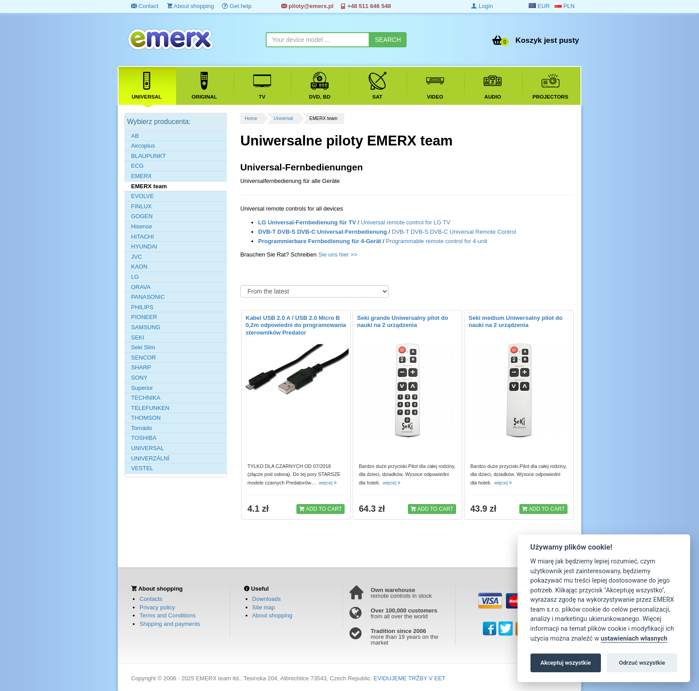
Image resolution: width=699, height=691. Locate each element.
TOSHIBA (143, 437)
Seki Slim (143, 347)
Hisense (141, 226)
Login (482, 6)
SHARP (141, 367)
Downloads (266, 599)
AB (135, 135)
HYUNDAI (144, 246)
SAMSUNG (145, 327)
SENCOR (143, 357)
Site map (263, 607)
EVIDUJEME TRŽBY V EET (409, 678)
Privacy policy (157, 607)
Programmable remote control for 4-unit (436, 241)
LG (135, 276)
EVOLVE (142, 196)
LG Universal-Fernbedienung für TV (307, 222)
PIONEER (144, 317)
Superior (142, 388)
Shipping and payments (170, 624)
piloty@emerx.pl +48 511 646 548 (336, 6)
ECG (137, 165)
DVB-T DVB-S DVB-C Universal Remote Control (454, 231)
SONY (139, 377)
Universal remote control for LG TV (405, 222)
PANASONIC (148, 297)
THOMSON (145, 417)
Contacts (151, 599)
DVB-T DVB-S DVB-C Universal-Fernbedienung (322, 231)
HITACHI (142, 236)
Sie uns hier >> (337, 254)
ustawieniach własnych (634, 638)
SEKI (137, 337)
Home (251, 118)
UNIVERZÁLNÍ (150, 458)
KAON (139, 266)
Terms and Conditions (168, 615)
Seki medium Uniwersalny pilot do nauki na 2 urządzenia (516, 321)
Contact (144, 6)
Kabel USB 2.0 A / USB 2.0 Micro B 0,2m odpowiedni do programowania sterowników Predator (296, 325)
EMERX (141, 176)
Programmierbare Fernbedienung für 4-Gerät (319, 241)
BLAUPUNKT (148, 156)
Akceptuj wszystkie (565, 662)
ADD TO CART (320, 508)
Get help (236, 6)
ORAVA (141, 287)
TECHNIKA (145, 397)
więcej (328, 482)
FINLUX (141, 206)
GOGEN (141, 216)
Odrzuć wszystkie (642, 662)
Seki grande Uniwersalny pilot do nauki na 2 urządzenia (402, 321)
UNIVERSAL (147, 448)
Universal (283, 118)
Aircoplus (143, 145)
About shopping (190, 6)
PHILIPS (142, 307)
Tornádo (141, 428)
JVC (136, 256)
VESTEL (142, 468)
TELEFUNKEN (150, 408)
